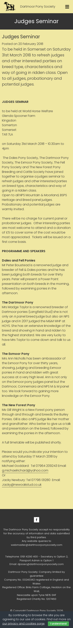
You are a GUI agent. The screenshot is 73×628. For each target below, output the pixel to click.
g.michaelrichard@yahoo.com (25, 470)
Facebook (37, 520)
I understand (58, 623)
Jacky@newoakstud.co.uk (21, 484)
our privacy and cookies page (23, 623)
